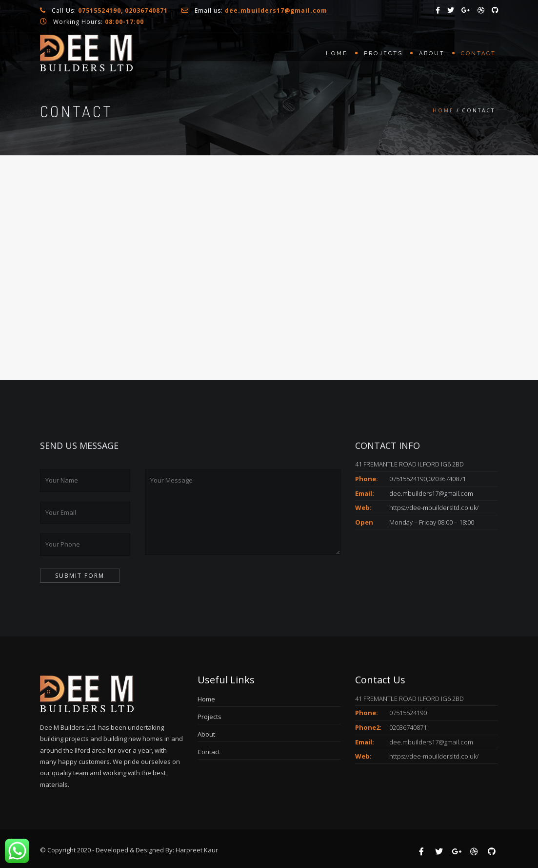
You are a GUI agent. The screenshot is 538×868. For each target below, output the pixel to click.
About (432, 53)
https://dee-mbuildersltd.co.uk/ (433, 507)
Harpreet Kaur (197, 850)
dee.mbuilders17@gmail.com (431, 493)
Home (337, 53)
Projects (383, 53)
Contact (478, 53)
